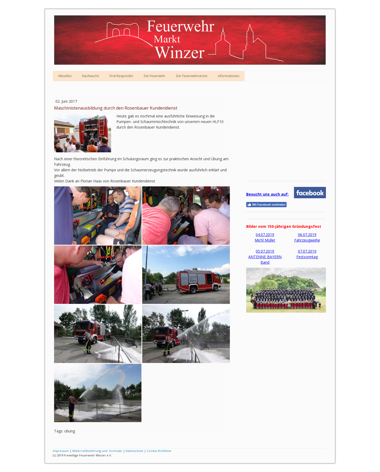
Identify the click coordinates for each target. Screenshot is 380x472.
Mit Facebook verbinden (266, 204)
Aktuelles (65, 76)
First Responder (121, 76)
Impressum (61, 451)
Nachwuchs (90, 76)
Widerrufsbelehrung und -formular (97, 451)
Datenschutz (134, 451)
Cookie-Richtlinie (159, 451)
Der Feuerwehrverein (191, 76)
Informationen (228, 76)
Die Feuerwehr (154, 76)
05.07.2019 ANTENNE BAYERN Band (265, 257)
